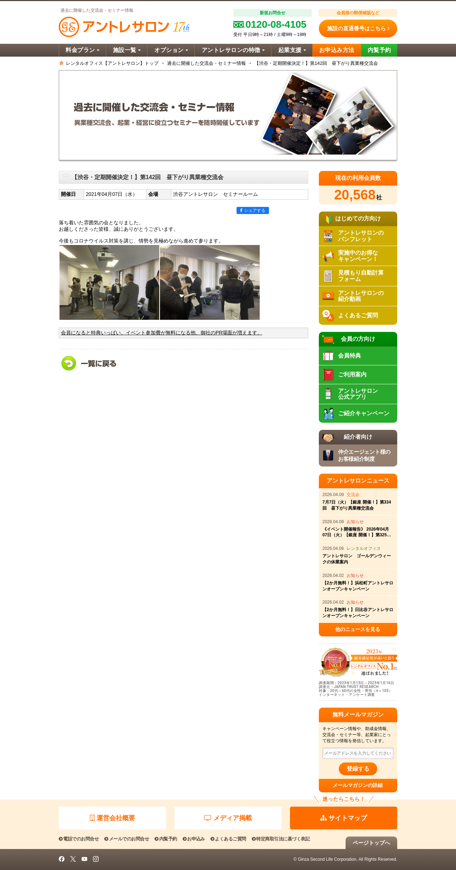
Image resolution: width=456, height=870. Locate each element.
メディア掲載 (228, 818)
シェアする (252, 210)
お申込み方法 (336, 50)
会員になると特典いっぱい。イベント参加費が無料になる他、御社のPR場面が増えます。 (161, 332)
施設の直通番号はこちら (358, 28)
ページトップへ (371, 843)
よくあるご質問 (228, 839)
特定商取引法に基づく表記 (281, 839)
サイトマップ (343, 818)
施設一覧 (127, 50)
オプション (171, 50)
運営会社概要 (112, 818)
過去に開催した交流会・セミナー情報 (206, 63)
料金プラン (82, 50)
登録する (358, 769)
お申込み (194, 839)
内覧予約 (379, 50)
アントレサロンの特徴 (233, 50)
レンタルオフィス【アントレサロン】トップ (112, 63)
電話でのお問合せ (79, 839)
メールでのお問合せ (126, 839)
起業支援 (292, 50)
